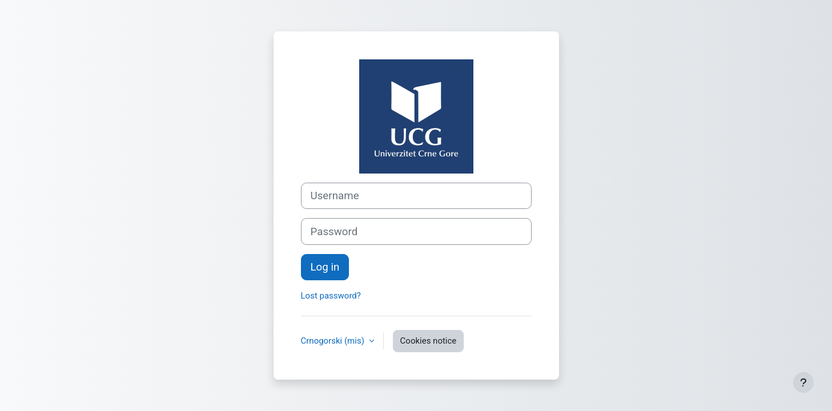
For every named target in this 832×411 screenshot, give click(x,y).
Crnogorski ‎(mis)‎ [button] (334, 341)
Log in (325, 267)
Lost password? (331, 296)
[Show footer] (803, 382)
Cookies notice (428, 341)
